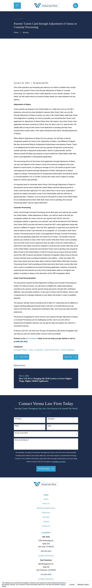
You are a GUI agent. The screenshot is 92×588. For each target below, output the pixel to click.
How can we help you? (22, 409)
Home (46, 468)
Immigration (38, 319)
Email (49, 395)
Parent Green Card (52, 319)
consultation (32, 308)
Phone (17, 395)
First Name (18, 388)
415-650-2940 (46, 544)
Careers (46, 491)
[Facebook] (41, 558)
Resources (46, 482)
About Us (46, 473)
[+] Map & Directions (46, 525)
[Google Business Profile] (51, 558)
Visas (31, 319)
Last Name (51, 388)
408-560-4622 (46, 520)
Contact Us (46, 495)
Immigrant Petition (20, 319)
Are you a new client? (21, 402)
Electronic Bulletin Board (46, 477)
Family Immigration (67, 319)
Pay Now (46, 486)
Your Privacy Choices (41, 579)
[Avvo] (46, 558)
